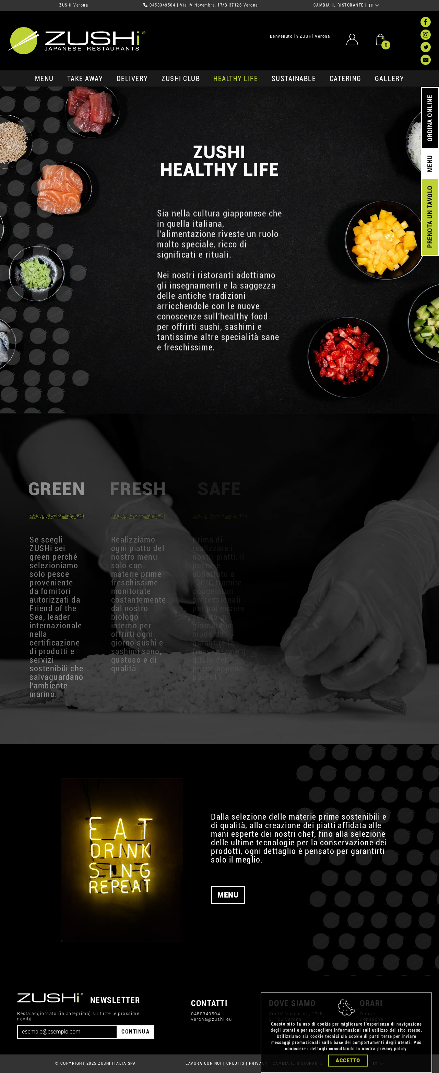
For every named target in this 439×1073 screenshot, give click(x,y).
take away (85, 79)
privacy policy (391, 1070)
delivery (132, 79)
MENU (44, 79)
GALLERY (389, 79)
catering (345, 79)
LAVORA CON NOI (204, 1063)
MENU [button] (228, 895)
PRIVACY (258, 1063)
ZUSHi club (181, 79)
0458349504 (162, 5)
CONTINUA (135, 1031)
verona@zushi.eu (211, 1019)
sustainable (294, 79)
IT (374, 5)
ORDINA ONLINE (430, 118)
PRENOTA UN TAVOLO (430, 217)
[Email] (67, 1032)
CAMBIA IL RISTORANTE (338, 5)
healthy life (235, 79)
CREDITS (235, 1063)
